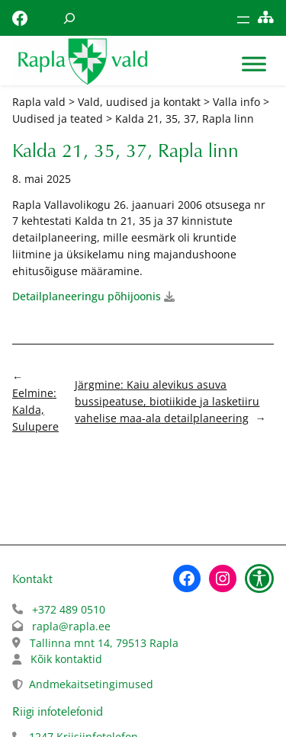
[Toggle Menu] (254, 64)
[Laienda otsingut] (69, 18)
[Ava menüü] (243, 20)
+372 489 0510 (68, 609)
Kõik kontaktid (66, 659)
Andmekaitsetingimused (91, 684)
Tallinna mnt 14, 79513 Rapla (104, 643)
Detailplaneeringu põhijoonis (86, 296)
